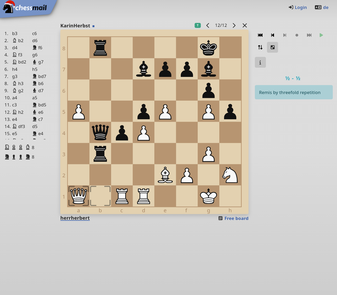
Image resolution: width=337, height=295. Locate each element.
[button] (7, 147)
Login (297, 7)
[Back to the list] (245, 25)
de (321, 7)
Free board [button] (233, 218)
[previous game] (208, 25)
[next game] (234, 25)
